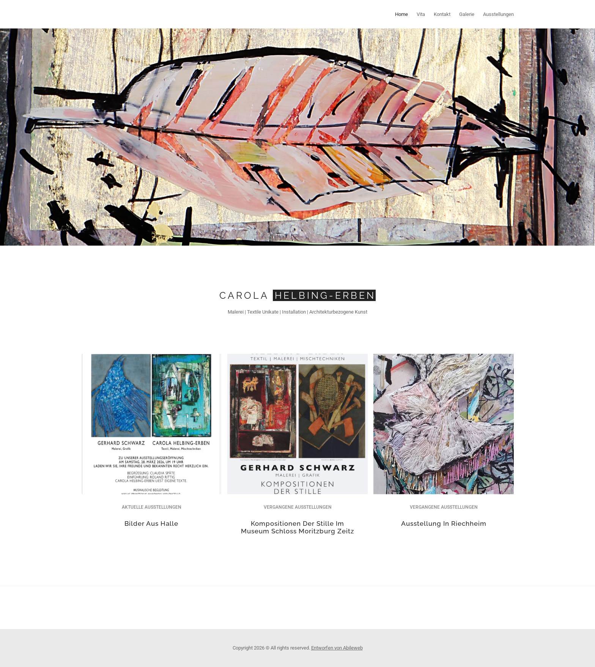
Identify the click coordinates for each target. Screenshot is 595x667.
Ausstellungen (498, 14)
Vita (421, 14)
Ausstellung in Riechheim (443, 523)
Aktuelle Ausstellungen (151, 507)
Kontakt (442, 14)
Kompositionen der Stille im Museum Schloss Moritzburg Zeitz (297, 527)
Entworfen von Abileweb (337, 648)
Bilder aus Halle (151, 523)
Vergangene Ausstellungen (298, 507)
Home (401, 14)
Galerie (466, 14)
